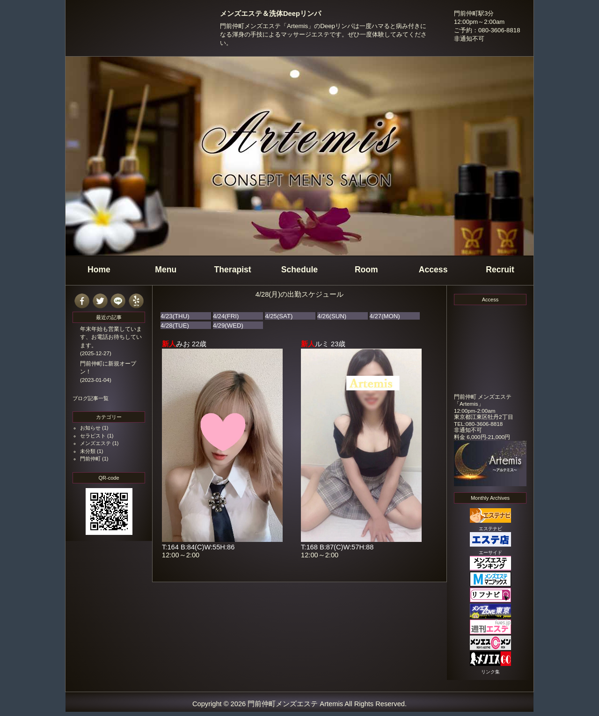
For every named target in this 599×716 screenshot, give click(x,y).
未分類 (87, 451)
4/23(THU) (175, 316)
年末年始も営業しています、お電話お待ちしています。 (111, 337)
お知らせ (90, 428)
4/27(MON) (385, 316)
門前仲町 (90, 458)
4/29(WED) (228, 325)
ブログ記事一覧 (91, 398)
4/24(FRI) (226, 316)
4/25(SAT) (278, 316)
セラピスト (93, 435)
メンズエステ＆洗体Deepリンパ (270, 13)
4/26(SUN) (331, 316)
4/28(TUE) (175, 325)
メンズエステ (95, 443)
